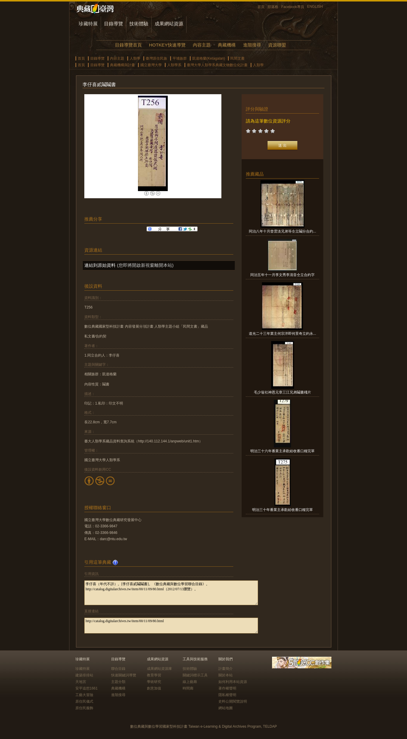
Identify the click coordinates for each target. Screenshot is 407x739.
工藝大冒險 (84, 695)
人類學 (135, 58)
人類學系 (174, 65)
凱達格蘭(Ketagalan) (208, 58)
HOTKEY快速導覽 (167, 44)
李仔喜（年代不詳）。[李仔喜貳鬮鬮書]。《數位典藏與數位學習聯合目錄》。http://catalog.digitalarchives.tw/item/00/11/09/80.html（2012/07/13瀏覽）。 (171, 592)
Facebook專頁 (292, 7)
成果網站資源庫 (159, 669)
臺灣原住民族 (156, 58)
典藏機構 (227, 44)
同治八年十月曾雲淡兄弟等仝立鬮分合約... (282, 231)
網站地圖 (225, 708)
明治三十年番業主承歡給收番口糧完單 (282, 510)
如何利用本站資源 (232, 682)
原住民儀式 (84, 701)
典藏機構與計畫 (122, 65)
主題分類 (118, 682)
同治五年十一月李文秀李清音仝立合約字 (282, 275)
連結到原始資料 (100, 265)
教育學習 (154, 675)
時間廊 (188, 688)
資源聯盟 (277, 44)
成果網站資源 (169, 23)
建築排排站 (84, 675)
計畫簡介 (225, 669)
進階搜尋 (252, 44)
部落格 (273, 7)
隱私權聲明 (227, 695)
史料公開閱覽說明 (232, 701)
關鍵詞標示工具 (195, 675)
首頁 (261, 7)
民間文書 (237, 58)
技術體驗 (138, 23)
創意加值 (154, 688)
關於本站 (225, 675)
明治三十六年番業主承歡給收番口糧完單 (282, 451)
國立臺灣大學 (151, 65)
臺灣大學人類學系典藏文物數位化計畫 (217, 65)
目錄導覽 (113, 23)
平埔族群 (180, 58)
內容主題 (202, 44)
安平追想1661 (86, 688)
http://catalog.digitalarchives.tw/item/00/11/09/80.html (171, 625)
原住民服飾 (84, 708)
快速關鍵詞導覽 (123, 675)
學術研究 (154, 682)
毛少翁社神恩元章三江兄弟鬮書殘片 (282, 392)
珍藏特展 (88, 23)
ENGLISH (315, 6)
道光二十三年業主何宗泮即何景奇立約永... (282, 333)
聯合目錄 (118, 669)
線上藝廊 (190, 682)
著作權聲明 (227, 688)
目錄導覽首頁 (128, 44)
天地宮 (80, 682)
